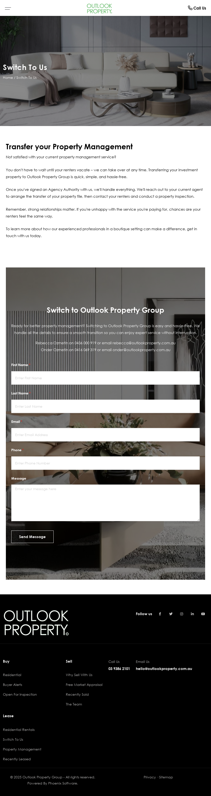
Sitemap (166, 777)
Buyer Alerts (12, 684)
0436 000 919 (85, 342)
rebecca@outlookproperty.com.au (144, 342)
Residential (12, 674)
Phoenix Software (62, 783)
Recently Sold (77, 694)
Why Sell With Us (79, 674)
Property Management (22, 749)
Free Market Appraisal (84, 684)
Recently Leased (17, 759)
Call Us (197, 8)
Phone (24, 450)
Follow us (144, 613)
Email (23, 421)
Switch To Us (26, 77)
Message (18, 478)
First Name (27, 364)
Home (8, 77)
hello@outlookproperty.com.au (164, 668)
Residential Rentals (19, 729)
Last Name (27, 393)
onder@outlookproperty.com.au (141, 349)
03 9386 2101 (119, 668)
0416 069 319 (85, 349)
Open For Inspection (20, 694)
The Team (74, 704)
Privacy (150, 777)
